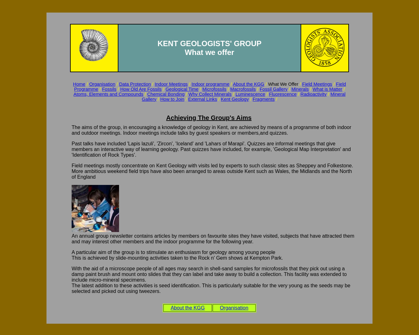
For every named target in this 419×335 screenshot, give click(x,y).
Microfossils (214, 89)
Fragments (264, 99)
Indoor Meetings (171, 84)
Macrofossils (243, 89)
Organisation (102, 84)
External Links (202, 99)
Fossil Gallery (274, 89)
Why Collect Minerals (210, 94)
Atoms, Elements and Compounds (108, 94)
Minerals (300, 89)
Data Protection (135, 84)
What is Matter (327, 89)
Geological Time (182, 89)
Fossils (109, 89)
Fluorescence (283, 94)
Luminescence (250, 94)
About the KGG (248, 84)
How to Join (172, 99)
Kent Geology (235, 99)
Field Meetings (317, 84)
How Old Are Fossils (141, 89)
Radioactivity (314, 94)
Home (79, 84)
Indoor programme (211, 84)
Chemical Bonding (166, 94)
